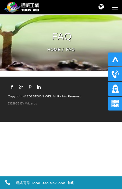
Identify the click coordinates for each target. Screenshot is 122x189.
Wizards (31, 103)
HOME (54, 49)
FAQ (70, 49)
